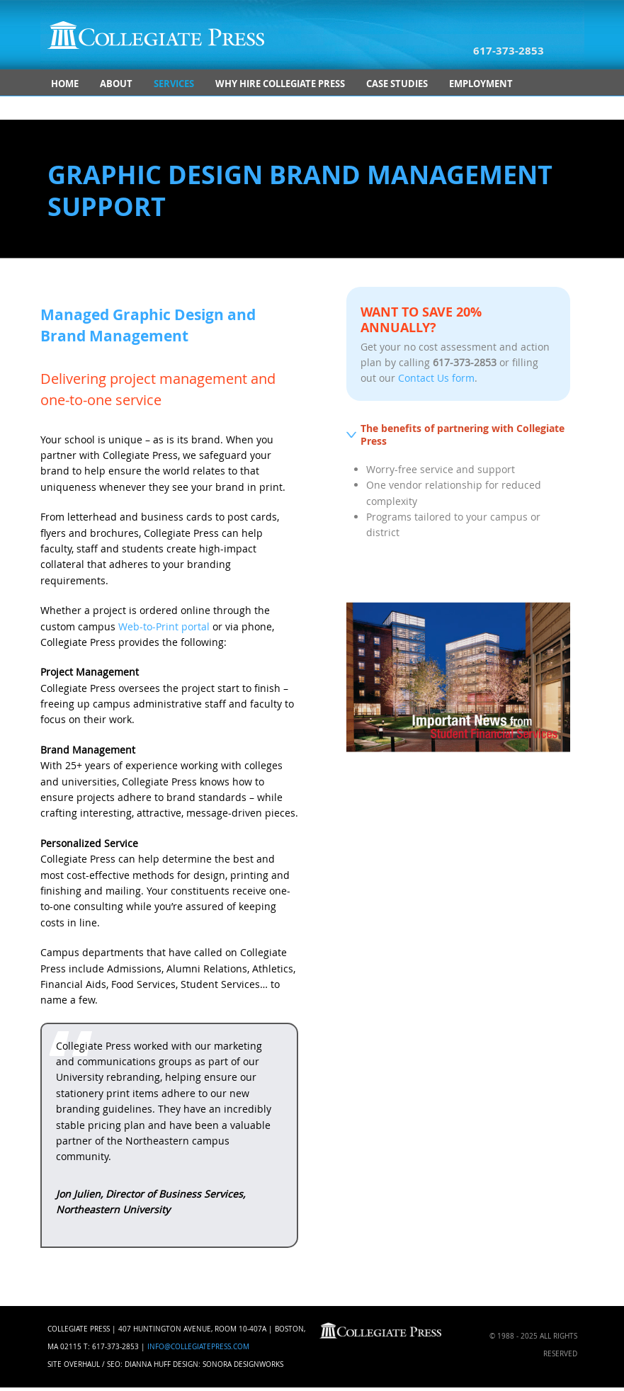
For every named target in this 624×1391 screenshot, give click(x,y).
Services (174, 83)
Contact (72, 107)
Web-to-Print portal (164, 626)
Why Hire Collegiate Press (280, 83)
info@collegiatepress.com (198, 1346)
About (116, 83)
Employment (481, 83)
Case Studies (397, 83)
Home (65, 83)
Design (185, 1364)
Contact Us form (436, 378)
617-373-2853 (508, 50)
